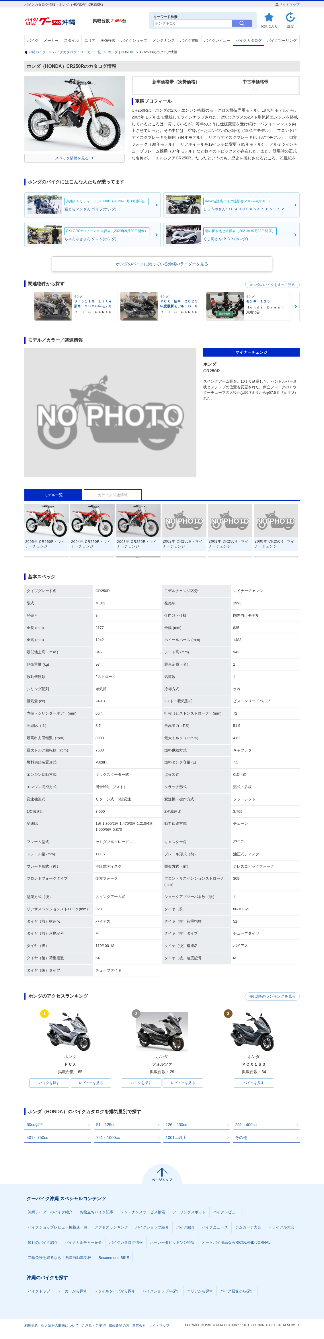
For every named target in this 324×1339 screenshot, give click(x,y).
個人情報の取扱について (60, 1326)
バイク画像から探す (237, 1291)
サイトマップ (287, 5)
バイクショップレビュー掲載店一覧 (57, 1227)
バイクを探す (49, 1083)
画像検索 (108, 40)
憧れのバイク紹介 (43, 1243)
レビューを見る (91, 1083)
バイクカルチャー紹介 (83, 1243)
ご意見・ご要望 (94, 1326)
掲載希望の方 (119, 1326)
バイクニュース (215, 1227)
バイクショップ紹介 (152, 1227)
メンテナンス (164, 40)
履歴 (290, 26)
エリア (89, 40)
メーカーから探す (72, 1291)
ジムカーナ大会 (248, 1227)
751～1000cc (108, 1138)
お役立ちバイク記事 (96, 1212)
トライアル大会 (281, 1227)
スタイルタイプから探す (114, 1291)
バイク (32, 40)
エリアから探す (200, 1291)
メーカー (51, 40)
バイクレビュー (217, 40)
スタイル (71, 40)
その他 (241, 1138)
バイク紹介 (185, 1227)
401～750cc (37, 1138)
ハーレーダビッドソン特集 (172, 1243)
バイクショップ (134, 40)
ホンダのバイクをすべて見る (272, 285)
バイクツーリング (282, 40)
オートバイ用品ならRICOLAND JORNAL (236, 1243)
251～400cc (246, 1125)
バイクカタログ (249, 40)
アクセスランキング (111, 1227)
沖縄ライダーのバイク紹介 (50, 1212)
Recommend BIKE (113, 1258)
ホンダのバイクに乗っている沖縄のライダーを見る (162, 264)
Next (296, 306)
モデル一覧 (53, 495)
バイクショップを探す (161, 1291)
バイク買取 (189, 40)
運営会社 (139, 1326)
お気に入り (269, 26)
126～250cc (176, 1125)
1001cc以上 (176, 1138)
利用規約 (31, 1326)
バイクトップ (39, 1291)
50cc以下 (35, 1125)
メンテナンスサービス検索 (142, 1212)
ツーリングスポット (189, 1212)
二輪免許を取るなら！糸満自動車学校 (59, 1258)
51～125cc (105, 1125)
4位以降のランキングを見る (273, 996)
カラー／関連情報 (113, 495)
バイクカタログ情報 (126, 1243)
